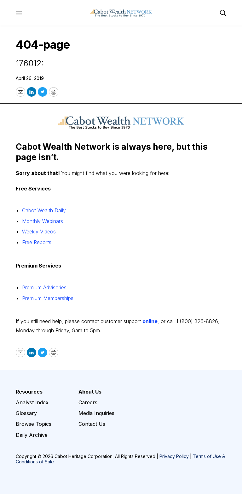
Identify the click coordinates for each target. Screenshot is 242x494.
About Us (89, 392)
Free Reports (36, 242)
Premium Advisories (44, 287)
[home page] (121, 13)
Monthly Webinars (42, 221)
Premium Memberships (47, 298)
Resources (29, 392)
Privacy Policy (174, 456)
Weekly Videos (39, 231)
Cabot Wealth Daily (44, 210)
